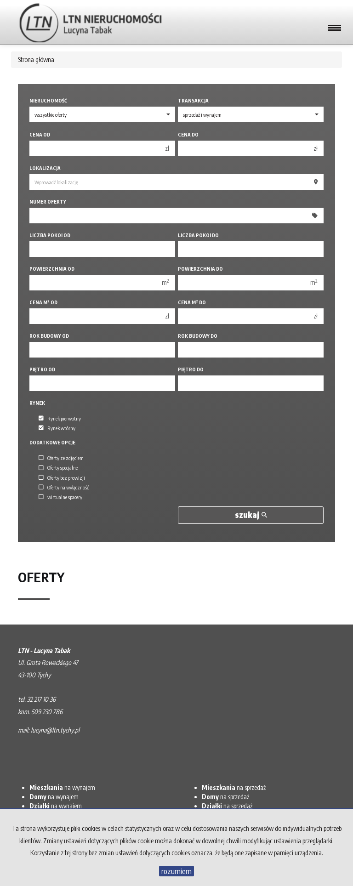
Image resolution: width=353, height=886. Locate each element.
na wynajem (62, 787)
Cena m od (43, 302)
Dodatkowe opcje (52, 442)
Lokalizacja (45, 168)
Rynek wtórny (57, 428)
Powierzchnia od (51, 269)
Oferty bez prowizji (62, 477)
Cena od (39, 134)
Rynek (37, 403)
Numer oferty (47, 201)
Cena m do (192, 302)
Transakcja (193, 100)
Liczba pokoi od (49, 235)
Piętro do (191, 369)
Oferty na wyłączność (64, 487)
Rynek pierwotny (60, 418)
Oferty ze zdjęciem (61, 457)
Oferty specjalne (58, 468)
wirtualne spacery (60, 497)
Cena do (188, 134)
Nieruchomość (48, 100)
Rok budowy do (197, 336)
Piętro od (42, 369)
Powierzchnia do (200, 269)
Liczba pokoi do (198, 235)
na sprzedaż (234, 787)
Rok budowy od (49, 336)
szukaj (251, 515)
